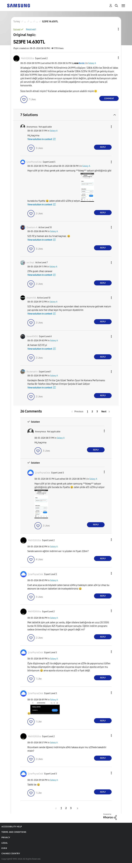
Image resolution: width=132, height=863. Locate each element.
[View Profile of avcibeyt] (30, 262)
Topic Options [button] (113, 29)
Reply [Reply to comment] (103, 147)
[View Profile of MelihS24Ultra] (27, 58)
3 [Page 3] (97, 411)
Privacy (5, 837)
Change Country (10, 853)
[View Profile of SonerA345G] (32, 336)
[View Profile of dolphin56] (31, 298)
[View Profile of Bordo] (81, 63)
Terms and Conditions (13, 832)
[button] (113, 57)
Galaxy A (92, 63)
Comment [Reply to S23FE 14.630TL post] (109, 98)
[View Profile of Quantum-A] (32, 227)
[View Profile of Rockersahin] (32, 371)
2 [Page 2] (92, 411)
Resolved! (31, 29)
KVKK (4, 848)
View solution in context (39, 139)
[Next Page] (105, 412)
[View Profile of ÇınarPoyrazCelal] (34, 162)
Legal (4, 843)
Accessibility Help (11, 826)
